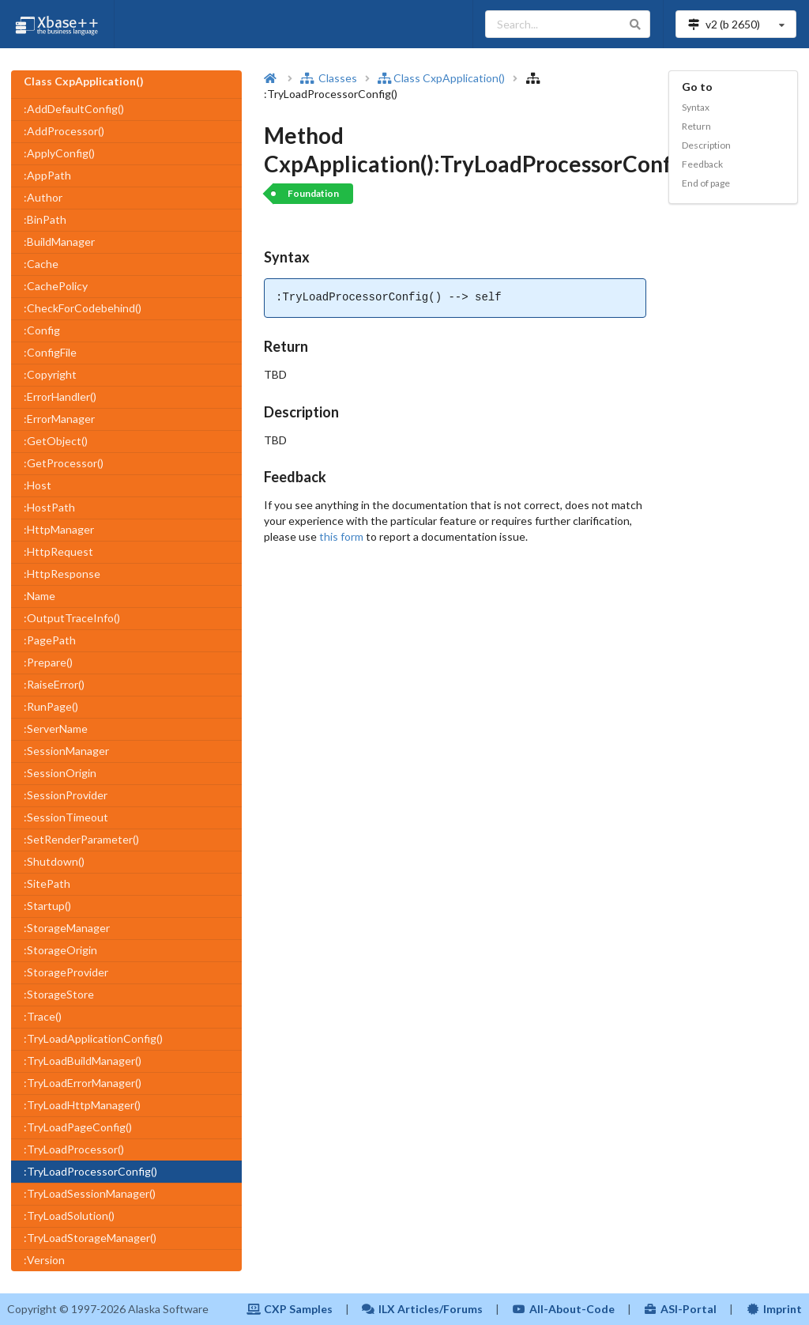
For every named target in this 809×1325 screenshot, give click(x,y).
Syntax (695, 107)
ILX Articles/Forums (423, 1309)
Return (696, 126)
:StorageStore (59, 994)
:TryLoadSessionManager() (90, 1193)
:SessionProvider (65, 795)
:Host (37, 485)
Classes (328, 78)
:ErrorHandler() (60, 396)
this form (341, 536)
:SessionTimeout (66, 817)
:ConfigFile (50, 352)
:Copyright (50, 374)
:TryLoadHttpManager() (82, 1105)
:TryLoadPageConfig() (78, 1127)
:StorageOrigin (60, 950)
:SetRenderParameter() (81, 839)
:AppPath (47, 175)
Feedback (702, 164)
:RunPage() (51, 706)
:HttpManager (59, 529)
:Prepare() (48, 662)
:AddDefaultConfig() (74, 108)
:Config (42, 330)
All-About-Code (563, 1309)
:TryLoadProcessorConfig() (90, 1171)
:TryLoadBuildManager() (82, 1060)
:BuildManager (59, 241)
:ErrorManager (59, 418)
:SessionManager (66, 750)
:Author (43, 197)
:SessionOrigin (60, 773)
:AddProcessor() (64, 131)
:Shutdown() (54, 861)
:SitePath (47, 883)
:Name (39, 595)
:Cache (41, 263)
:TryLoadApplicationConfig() (93, 1038)
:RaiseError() (54, 684)
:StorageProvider (66, 972)
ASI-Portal (680, 1309)
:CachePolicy (56, 286)
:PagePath (50, 640)
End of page (706, 183)
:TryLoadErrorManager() (82, 1082)
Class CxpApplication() (441, 78)
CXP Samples (289, 1309)
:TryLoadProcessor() (74, 1149)
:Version (44, 1259)
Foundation (313, 193)
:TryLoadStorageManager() (90, 1237)
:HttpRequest (58, 551)
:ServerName (56, 728)
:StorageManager (67, 927)
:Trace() (43, 1016)
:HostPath (49, 507)
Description (706, 145)
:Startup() (47, 905)
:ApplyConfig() (59, 153)
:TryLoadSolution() (69, 1215)
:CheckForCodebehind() (82, 308)
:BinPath (45, 219)
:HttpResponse (62, 573)
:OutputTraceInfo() (72, 618)
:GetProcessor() (63, 463)
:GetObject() (56, 440)
